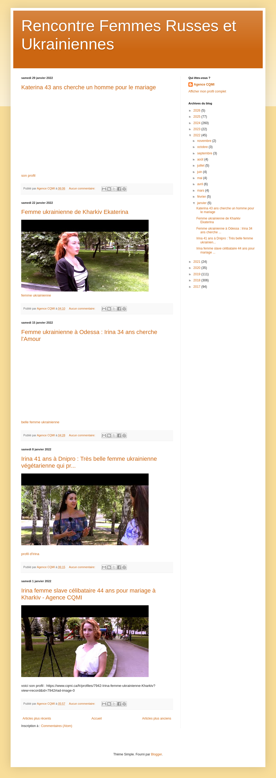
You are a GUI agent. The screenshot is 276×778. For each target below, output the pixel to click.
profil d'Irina (30, 554)
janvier (202, 203)
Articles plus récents (37, 718)
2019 (197, 274)
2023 (197, 129)
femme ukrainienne (36, 295)
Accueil (97, 718)
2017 (197, 287)
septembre (205, 153)
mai (200, 178)
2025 (197, 117)
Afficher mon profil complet (207, 91)
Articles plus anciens (156, 718)
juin (200, 172)
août (200, 159)
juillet (201, 165)
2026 (197, 110)
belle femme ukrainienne (40, 422)
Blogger (156, 754)
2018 (197, 280)
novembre (204, 141)
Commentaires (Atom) (56, 726)
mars (201, 190)
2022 (197, 135)
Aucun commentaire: (82, 188)
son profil (28, 175)
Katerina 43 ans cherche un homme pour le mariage (88, 87)
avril (200, 184)
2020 (197, 268)
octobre (203, 147)
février (202, 196)
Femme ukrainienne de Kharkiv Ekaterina (74, 212)
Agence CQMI (204, 84)
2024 (197, 123)
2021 (197, 262)
